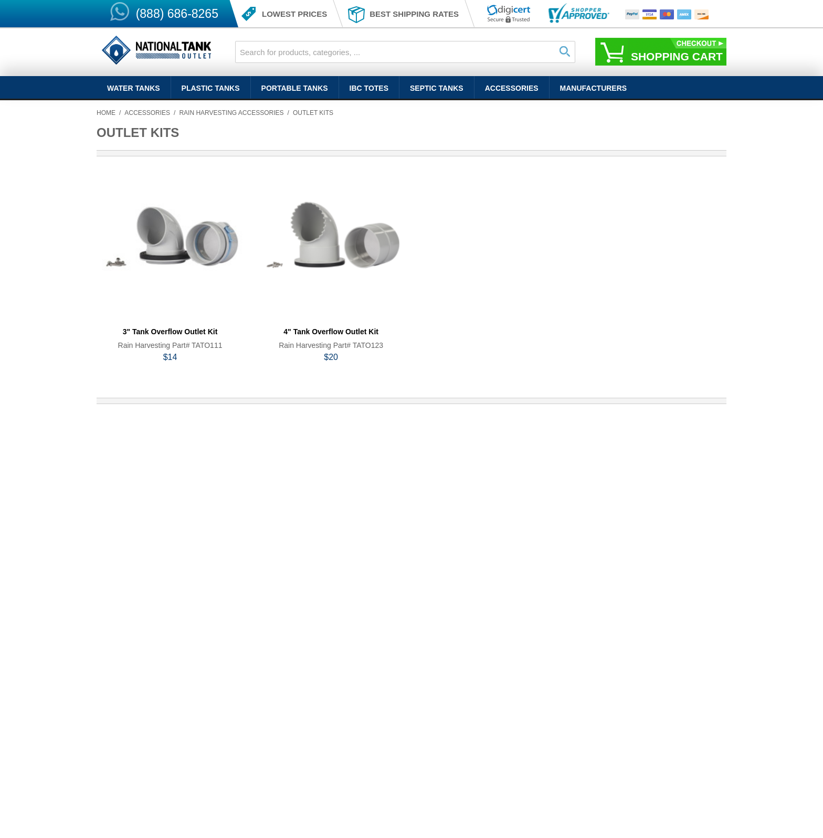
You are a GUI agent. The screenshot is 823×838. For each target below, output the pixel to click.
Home (106, 112)
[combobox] (405, 52)
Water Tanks (133, 88)
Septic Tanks (436, 88)
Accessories (512, 88)
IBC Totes (369, 88)
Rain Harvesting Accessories (231, 112)
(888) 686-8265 (177, 13)
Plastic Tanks (211, 88)
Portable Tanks (294, 88)
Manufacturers (593, 88)
